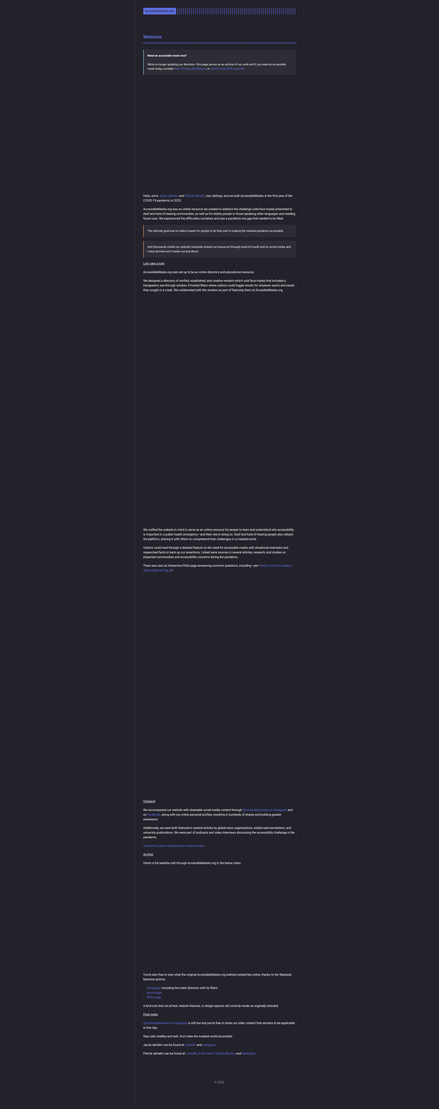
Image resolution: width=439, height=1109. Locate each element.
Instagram (209, 1045)
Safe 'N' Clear (182, 68)
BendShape (199, 68)
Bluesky (230, 1053)
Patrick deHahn (195, 196)
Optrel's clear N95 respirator (227, 68)
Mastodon (249, 1053)
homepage (154, 988)
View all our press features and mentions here (173, 846)
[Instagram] (219, 1091)
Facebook (153, 814)
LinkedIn (190, 1045)
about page (154, 992)
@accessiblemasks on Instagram (265, 810)
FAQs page (154, 997)
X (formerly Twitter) (211, 1053)
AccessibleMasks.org (159, 11)
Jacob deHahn (168, 196)
